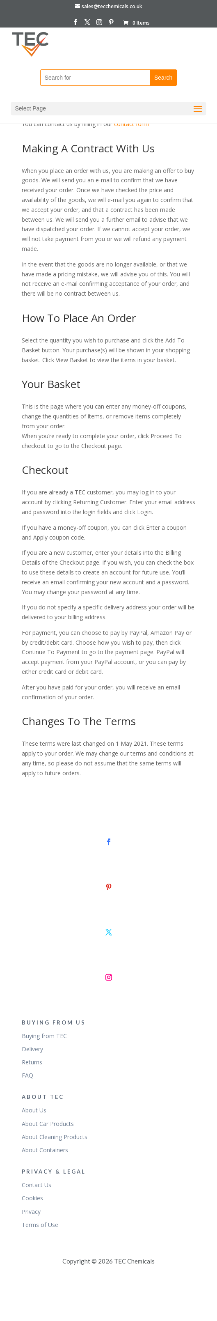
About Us (34, 1110)
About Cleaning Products (54, 1137)
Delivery (32, 1049)
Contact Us (36, 1185)
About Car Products (48, 1124)
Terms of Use (40, 1225)
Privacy (31, 1211)
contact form (131, 124)
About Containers (45, 1150)
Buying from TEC (44, 1036)
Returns (32, 1062)
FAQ (27, 1075)
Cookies (32, 1198)
